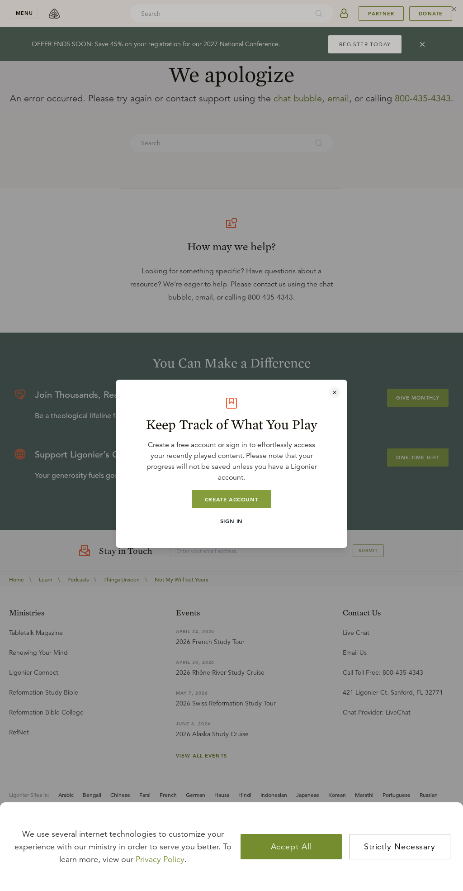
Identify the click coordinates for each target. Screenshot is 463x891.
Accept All (291, 847)
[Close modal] (334, 392)
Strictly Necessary (399, 847)
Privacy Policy (160, 859)
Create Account (231, 499)
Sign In (231, 520)
